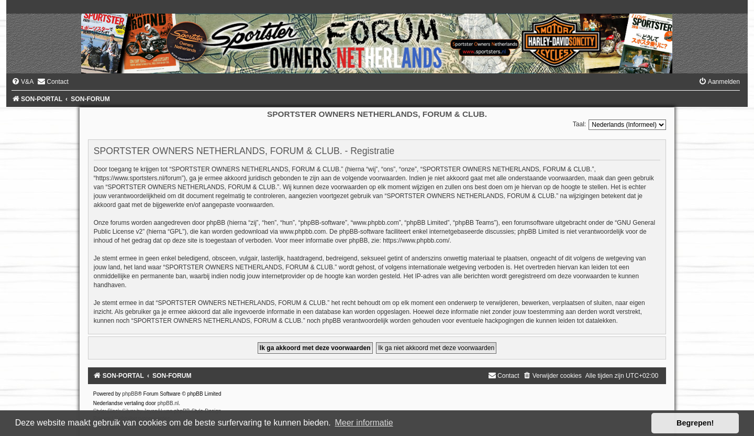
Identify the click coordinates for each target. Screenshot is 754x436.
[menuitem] (23, 81)
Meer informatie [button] (364, 422)
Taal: (579, 124)
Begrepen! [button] (695, 423)
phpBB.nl (168, 403)
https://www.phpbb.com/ (416, 240)
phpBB (130, 394)
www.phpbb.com (303, 231)
